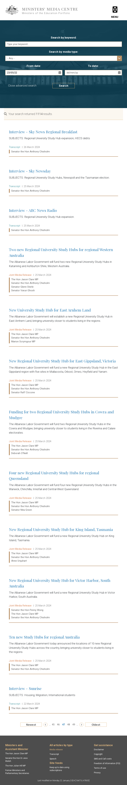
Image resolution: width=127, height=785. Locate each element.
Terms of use (100, 768)
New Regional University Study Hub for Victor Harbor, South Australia (63, 599)
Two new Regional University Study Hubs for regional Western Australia (63, 270)
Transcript (54, 754)
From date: (34, 66)
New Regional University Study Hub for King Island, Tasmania (63, 545)
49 (73, 724)
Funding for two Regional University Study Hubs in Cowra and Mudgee (63, 432)
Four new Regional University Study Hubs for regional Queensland (63, 491)
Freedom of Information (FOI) (107, 763)
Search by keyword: (63, 37)
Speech (53, 759)
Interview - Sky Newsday (63, 181)
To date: (93, 66)
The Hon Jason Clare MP (16, 753)
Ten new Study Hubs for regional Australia (63, 653)
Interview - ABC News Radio (63, 220)
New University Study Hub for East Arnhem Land (63, 326)
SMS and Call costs (103, 759)
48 (68, 724)
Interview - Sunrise (63, 698)
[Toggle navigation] (115, 10)
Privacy (97, 772)
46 (58, 724)
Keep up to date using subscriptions (59, 768)
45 (53, 724)
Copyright (98, 754)
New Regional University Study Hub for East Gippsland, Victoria (63, 377)
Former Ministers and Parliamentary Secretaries (17, 771)
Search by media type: (63, 51)
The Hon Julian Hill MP (15, 766)
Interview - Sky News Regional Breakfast (63, 142)
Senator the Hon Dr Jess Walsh (16, 759)
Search (63, 85)
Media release (56, 749)
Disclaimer (99, 749)
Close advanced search (22, 85)
